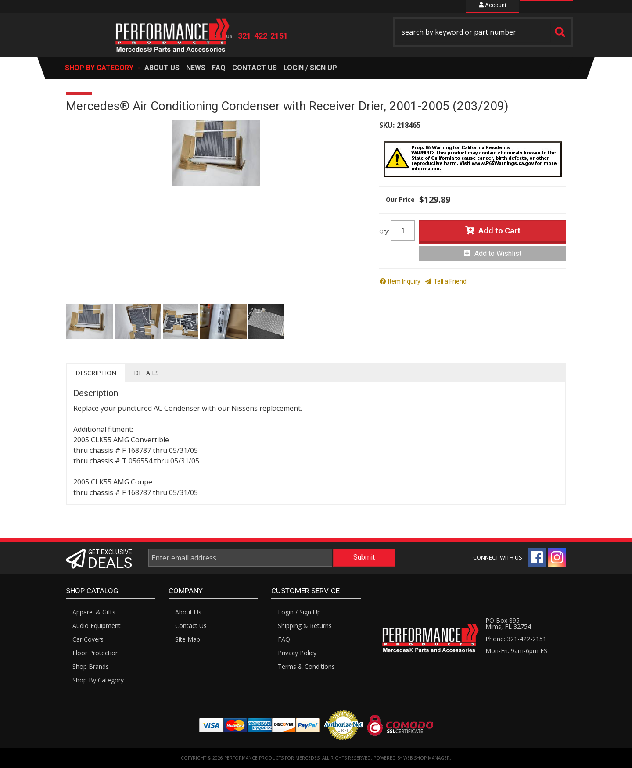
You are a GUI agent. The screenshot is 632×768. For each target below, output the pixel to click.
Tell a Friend (450, 281)
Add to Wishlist (497, 253)
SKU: (387, 125)
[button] (483, 32)
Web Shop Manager (426, 758)
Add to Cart (499, 230)
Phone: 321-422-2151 (515, 639)
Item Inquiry (404, 281)
